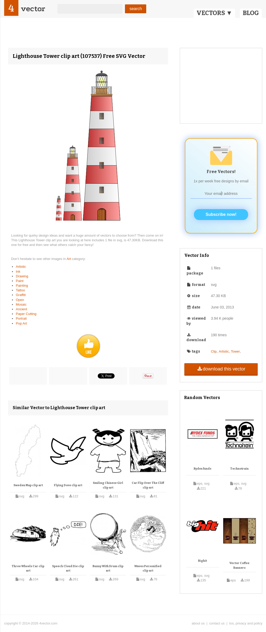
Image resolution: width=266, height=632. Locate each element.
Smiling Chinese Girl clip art (108, 485)
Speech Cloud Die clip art (68, 569)
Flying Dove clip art (68, 485)
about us (198, 623)
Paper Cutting (26, 314)
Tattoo (20, 290)
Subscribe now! (221, 214)
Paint (20, 281)
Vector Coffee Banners (239, 565)
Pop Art (21, 323)
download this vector (221, 369)
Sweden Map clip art (28, 485)
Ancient (21, 309)
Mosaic (21, 304)
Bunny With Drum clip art (108, 569)
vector (33, 8)
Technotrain (239, 468)
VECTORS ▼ (214, 13)
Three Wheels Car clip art (28, 569)
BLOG (251, 13)
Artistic (21, 267)
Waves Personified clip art (148, 569)
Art (69, 259)
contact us (217, 623)
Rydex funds (202, 468)
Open (20, 300)
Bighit (202, 560)
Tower (235, 351)
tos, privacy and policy (245, 623)
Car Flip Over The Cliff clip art (148, 485)
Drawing (22, 276)
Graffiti (21, 295)
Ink (18, 271)
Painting (22, 285)
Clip (213, 351)
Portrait (21, 318)
